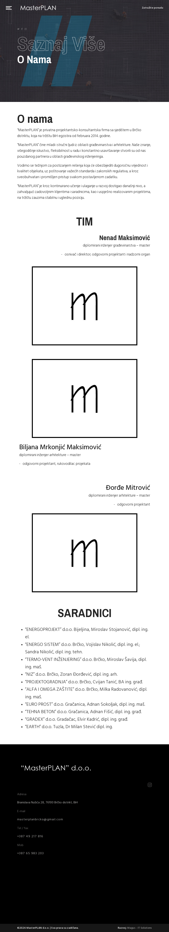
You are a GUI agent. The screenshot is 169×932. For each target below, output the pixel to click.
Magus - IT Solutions (139, 928)
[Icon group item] (18, 29)
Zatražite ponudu (152, 8)
